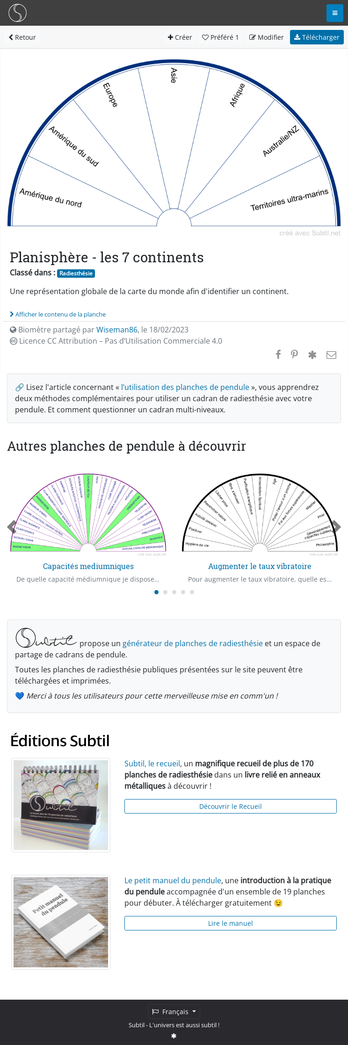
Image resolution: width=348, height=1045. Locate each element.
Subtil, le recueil (152, 763)
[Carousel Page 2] (165, 592)
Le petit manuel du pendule (172, 880)
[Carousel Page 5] (192, 592)
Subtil (137, 1025)
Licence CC (116, 341)
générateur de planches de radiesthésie (193, 643)
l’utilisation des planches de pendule (185, 387)
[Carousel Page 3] (174, 592)
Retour (22, 37)
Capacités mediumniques (88, 566)
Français (171, 1011)
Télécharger (317, 37)
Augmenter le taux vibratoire (260, 566)
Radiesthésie (76, 273)
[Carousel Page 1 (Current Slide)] (156, 592)
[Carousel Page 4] (183, 592)
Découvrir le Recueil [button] (230, 806)
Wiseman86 (117, 329)
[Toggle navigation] (334, 13)
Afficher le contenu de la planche (58, 314)
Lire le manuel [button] (230, 923)
